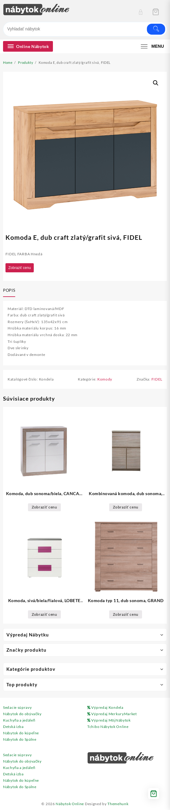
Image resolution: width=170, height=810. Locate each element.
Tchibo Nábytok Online (108, 726)
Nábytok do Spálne (19, 739)
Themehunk (117, 803)
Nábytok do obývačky (22, 714)
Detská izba (13, 726)
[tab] (10, 290)
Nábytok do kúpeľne (21, 733)
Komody (104, 379)
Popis (9, 290)
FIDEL (157, 379)
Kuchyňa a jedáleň (19, 720)
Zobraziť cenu (20, 268)
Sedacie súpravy (17, 707)
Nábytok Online (70, 803)
